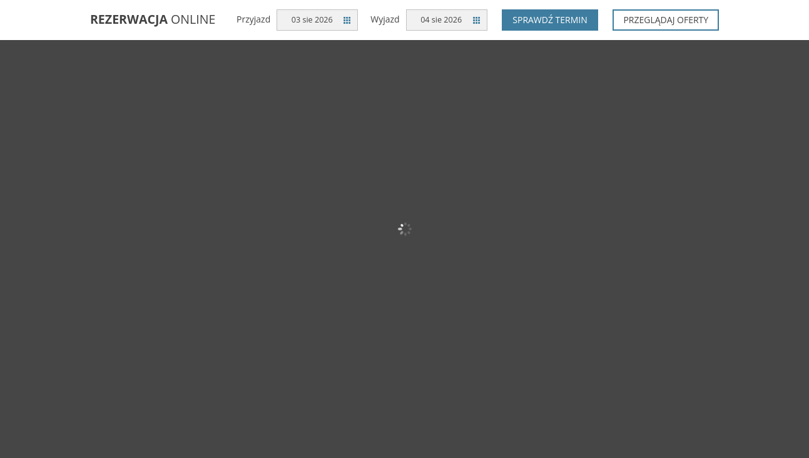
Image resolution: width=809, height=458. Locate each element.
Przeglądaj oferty (665, 20)
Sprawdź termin (550, 20)
